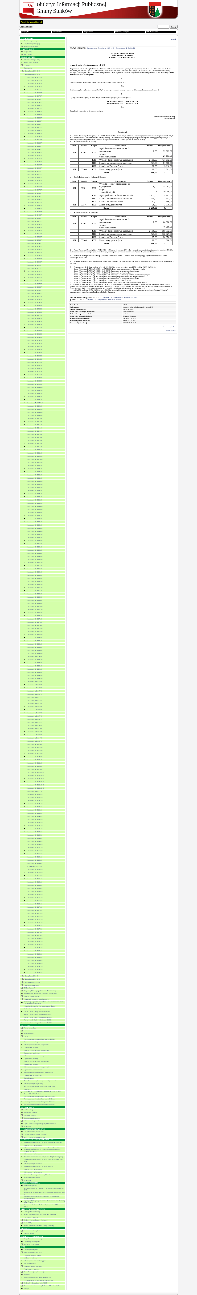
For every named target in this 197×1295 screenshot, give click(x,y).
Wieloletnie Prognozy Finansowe (34, 1121)
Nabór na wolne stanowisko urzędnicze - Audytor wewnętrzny (43, 1157)
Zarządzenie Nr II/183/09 (34, 647)
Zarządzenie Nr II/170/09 (34, 606)
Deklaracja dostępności (31, 1249)
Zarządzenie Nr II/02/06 (34, 80)
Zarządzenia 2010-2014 (32, 976)
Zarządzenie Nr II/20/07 (34, 137)
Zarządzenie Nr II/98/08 (34, 381)
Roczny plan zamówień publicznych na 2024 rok (39, 1104)
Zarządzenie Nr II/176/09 (34, 625)
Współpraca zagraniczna (31, 1244)
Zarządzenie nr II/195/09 (34, 685)
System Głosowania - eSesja (33, 1009)
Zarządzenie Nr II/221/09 (34, 760)
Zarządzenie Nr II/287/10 (34, 957)
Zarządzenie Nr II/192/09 (34, 675)
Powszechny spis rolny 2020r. (33, 1252)
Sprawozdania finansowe (32, 1118)
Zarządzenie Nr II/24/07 (34, 149)
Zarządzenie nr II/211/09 (34, 728)
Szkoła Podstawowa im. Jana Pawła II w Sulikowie (40, 1214)
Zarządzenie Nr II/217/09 (34, 747)
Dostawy (27, 1031)
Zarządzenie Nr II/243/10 (34, 822)
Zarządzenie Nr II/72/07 (34, 299)
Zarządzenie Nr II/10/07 (34, 105)
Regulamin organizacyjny (32, 44)
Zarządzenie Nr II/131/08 (34, 484)
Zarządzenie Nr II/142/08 (34, 519)
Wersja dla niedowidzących (31, 22)
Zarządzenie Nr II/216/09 (34, 744)
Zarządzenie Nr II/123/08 (34, 459)
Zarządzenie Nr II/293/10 (34, 973)
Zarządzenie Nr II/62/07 (34, 268)
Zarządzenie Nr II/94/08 (34, 368)
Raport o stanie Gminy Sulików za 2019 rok (38, 1014)
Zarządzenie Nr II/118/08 (34, 443)
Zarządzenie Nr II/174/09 (34, 619)
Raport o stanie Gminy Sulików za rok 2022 (38, 1023)
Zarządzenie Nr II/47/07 (34, 221)
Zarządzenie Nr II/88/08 (34, 350)
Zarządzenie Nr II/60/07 (34, 262)
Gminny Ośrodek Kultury (32, 1212)
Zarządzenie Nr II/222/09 (34, 763)
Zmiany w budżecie (30, 1115)
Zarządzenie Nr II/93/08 (34, 365)
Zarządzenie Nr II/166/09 (34, 594)
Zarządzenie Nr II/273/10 (34, 916)
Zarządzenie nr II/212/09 (34, 732)
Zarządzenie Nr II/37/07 (34, 190)
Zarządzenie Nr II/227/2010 (35, 779)
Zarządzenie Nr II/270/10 (34, 907)
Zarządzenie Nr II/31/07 (34, 171)
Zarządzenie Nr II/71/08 (34, 296)
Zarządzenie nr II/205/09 (34, 710)
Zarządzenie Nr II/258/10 (34, 869)
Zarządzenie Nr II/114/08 (34, 431)
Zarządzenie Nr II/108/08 (34, 412)
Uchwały (27, 65)
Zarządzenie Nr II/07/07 (34, 96)
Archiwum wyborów (30, 1185)
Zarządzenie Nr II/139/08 (34, 509)
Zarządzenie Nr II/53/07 (34, 240)
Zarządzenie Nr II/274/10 (34, 919)
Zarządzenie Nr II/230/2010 (35, 788)
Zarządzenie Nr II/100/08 (34, 387)
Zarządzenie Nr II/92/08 (34, 362)
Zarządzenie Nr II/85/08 (34, 340)
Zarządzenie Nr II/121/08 (34, 453)
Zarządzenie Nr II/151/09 (34, 547)
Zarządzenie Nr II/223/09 (34, 766)
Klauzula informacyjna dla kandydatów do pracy (39, 1175)
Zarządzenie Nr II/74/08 (34, 306)
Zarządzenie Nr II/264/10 (34, 888)
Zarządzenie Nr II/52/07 (34, 237)
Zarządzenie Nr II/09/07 (34, 102)
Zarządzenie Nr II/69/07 (34, 290)
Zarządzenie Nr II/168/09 (34, 600)
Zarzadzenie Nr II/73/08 (34, 303)
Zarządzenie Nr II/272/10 (34, 913)
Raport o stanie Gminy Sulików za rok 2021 (38, 1020)
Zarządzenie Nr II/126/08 (34, 469)
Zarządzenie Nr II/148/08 (34, 537)
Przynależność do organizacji (33, 1239)
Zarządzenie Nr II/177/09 (34, 628)
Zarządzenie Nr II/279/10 (34, 935)
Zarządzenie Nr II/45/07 (34, 215)
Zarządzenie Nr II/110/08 (34, 418)
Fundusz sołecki (29, 1233)
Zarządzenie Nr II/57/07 (34, 252)
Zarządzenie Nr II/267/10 (34, 898)
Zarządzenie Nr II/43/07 (34, 209)
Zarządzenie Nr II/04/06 (34, 87)
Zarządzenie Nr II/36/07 (34, 187)
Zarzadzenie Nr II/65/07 (34, 278)
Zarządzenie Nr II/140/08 (34, 512)
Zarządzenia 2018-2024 (32, 982)
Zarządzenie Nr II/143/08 (34, 522)
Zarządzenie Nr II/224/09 (34, 769)
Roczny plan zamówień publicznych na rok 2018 (39, 1039)
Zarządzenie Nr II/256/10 (34, 863)
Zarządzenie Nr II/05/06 (34, 90)
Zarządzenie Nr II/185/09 (34, 653)
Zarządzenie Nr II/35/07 (34, 184)
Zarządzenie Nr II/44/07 (34, 212)
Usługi (26, 1036)
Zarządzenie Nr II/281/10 (34, 941)
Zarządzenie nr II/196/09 (34, 688)
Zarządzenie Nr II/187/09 (34, 660)
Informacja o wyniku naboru (33, 1145)
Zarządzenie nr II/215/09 (34, 741)
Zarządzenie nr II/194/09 (34, 681)
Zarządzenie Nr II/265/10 (34, 891)
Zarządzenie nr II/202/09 (34, 700)
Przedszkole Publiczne (31, 1217)
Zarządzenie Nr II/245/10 (34, 829)
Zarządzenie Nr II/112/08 (34, 425)
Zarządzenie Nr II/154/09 (34, 556)
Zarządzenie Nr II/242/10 (34, 819)
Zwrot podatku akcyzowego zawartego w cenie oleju (40, 993)
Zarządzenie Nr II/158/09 (34, 569)
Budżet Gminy (28, 1110)
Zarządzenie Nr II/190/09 (34, 669)
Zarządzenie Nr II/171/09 (34, 609)
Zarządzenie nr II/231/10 (34, 791)
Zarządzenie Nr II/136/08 (34, 500)
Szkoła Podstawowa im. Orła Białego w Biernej (39, 1225)
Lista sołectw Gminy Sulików (33, 1231)
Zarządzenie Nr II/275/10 (34, 923)
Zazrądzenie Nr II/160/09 (34, 575)
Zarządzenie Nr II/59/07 (34, 259)
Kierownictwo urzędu (31, 46)
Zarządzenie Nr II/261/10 (34, 879)
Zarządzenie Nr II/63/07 (34, 271)
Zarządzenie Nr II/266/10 (34, 894)
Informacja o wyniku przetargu (33, 1084)
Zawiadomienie (29, 1078)
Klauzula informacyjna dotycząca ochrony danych (39, 1006)
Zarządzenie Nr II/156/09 (34, 562)
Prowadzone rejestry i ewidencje (34, 1272)
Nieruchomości (29, 1033)
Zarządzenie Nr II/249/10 (34, 841)
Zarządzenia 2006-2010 (32, 74)
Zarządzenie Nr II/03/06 (34, 83)
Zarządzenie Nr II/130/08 (34, 481)
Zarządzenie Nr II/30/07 (34, 168)
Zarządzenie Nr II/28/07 (34, 162)
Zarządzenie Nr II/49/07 (34, 227)
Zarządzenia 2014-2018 (32, 979)
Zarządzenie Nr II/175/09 (34, 622)
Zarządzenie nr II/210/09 (34, 725)
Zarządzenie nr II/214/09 (34, 738)
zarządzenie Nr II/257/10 (34, 866)
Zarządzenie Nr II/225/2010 (35, 772)
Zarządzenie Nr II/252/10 (34, 851)
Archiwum (27, 1180)
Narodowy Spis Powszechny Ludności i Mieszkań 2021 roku (43, 1286)
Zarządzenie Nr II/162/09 (34, 581)
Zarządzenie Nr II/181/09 (34, 641)
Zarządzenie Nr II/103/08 (34, 397)
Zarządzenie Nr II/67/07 (34, 284)
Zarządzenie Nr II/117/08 (34, 440)
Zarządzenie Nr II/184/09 (34, 650)
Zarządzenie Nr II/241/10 (34, 816)
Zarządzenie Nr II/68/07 (34, 287)
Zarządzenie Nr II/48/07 (34, 224)
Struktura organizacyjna (31, 41)
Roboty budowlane (30, 1028)
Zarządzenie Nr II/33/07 (34, 177)
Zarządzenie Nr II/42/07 (34, 205)
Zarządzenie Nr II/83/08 (34, 334)
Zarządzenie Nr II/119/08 (34, 447)
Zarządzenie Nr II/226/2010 (35, 775)
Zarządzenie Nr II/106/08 (34, 406)
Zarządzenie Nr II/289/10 (34, 963)
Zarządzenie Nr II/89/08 (34, 353)
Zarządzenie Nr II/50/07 (34, 231)
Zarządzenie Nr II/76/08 (34, 312)
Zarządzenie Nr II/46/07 (34, 218)
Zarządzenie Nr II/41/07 (34, 202)
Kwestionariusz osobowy (32, 1177)
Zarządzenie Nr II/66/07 (34, 281)
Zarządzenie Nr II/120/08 (34, 450)
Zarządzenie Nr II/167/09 (34, 597)
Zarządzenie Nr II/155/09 (34, 559)
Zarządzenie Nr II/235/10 (34, 804)
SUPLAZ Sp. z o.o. (30, 1223)
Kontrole (27, 1275)
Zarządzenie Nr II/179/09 (34, 634)
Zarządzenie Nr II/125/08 (34, 465)
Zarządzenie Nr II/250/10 (34, 844)
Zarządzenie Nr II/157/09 (34, 566)
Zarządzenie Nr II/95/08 (34, 371)
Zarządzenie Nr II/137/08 (34, 503)
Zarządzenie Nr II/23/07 (34, 146)
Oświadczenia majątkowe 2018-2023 (35, 1134)
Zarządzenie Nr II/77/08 (34, 315)
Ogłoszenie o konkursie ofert (33, 1070)
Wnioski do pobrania (30, 1258)
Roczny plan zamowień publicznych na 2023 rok (39, 1102)
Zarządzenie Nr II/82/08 (34, 331)
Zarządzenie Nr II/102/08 (34, 393)
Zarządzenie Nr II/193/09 (34, 678)
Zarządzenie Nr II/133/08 (34, 490)
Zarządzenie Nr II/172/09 (34, 613)
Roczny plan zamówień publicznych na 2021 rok (39, 1096)
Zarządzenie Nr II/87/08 (34, 346)
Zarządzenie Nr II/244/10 (34, 826)
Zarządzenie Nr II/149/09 (34, 541)
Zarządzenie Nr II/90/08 (34, 356)
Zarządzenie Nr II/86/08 (34, 343)
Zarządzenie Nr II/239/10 (34, 813)
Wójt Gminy (28, 52)
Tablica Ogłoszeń (29, 988)
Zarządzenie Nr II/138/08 (34, 506)
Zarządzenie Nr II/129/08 (34, 478)
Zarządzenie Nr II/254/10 (34, 857)
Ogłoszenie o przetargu (31, 1042)
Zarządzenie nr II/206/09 (34, 713)
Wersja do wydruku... (169, 327)
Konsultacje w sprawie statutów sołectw (36, 999)
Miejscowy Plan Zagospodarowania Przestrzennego (40, 991)
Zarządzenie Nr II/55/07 (34, 246)
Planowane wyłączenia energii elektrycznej (37, 1277)
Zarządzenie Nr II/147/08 (34, 534)
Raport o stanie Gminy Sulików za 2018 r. (37, 1011)
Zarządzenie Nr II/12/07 (34, 112)
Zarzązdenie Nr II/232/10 (34, 794)
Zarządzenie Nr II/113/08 (34, 428)
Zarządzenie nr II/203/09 (34, 703)
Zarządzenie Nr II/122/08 (34, 456)
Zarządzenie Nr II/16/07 (34, 124)
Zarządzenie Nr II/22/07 (34, 143)
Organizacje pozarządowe (32, 1241)
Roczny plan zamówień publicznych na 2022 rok (39, 1099)
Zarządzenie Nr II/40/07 (34, 199)
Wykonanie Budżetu (30, 1112)
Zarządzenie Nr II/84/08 (34, 337)
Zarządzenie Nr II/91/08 (34, 359)
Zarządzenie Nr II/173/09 (34, 616)
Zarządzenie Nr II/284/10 (34, 948)
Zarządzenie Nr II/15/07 (34, 121)
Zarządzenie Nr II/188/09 (34, 663)
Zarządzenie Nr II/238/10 (34, 810)
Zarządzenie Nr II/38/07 (34, 193)
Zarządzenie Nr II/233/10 (34, 797)
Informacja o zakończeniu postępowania (36, 1045)
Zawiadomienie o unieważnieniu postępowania (38, 1072)
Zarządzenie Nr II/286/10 (34, 954)
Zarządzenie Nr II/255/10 (34, 860)
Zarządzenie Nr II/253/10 (34, 854)
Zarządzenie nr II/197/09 (34, 691)
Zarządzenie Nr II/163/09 (34, 584)
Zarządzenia (28, 68)
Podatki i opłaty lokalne (31, 985)
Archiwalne (27, 1126)
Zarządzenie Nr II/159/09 (34, 572)
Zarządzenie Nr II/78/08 (34, 318)
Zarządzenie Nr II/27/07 (34, 159)
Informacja (27, 1089)
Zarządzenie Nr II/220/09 (34, 757)
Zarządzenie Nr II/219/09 (34, 753)
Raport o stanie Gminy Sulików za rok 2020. (38, 1017)
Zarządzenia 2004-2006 (32, 71)
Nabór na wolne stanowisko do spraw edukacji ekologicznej (42, 1142)
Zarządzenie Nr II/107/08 (34, 409)
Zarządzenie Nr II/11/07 (34, 108)
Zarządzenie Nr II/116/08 (34, 437)
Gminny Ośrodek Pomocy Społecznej (36, 1220)
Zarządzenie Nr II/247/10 (34, 835)
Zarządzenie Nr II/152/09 (34, 550)
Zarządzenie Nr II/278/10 (34, 932)
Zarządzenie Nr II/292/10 (34, 970)
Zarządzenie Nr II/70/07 (34, 293)
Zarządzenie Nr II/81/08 (34, 328)
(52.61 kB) (119, 297)
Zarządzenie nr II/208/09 (34, 719)
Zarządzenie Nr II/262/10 (34, 882)
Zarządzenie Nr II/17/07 (34, 127)
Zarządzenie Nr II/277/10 (34, 929)
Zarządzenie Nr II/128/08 (34, 475)
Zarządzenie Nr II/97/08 (34, 378)
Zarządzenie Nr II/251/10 (34, 847)
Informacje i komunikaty (31, 996)
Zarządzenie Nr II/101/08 (34, 390)
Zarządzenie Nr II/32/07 (34, 174)
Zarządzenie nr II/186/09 (34, 656)
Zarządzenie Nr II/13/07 (34, 115)
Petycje (26, 1288)
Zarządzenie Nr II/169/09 (34, 603)
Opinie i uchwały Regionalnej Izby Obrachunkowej (40, 1124)
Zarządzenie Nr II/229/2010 (35, 785)
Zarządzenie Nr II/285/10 (34, 951)
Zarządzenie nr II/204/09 (34, 707)
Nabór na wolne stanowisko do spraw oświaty (38, 1166)
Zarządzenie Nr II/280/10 (34, 938)
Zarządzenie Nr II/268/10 (34, 901)
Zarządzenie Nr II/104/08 (34, 400)
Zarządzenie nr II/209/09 (34, 722)
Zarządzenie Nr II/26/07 (34, 155)
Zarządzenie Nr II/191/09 (34, 672)
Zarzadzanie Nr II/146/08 (34, 531)
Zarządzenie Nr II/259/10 (34, 872)
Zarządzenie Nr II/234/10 (34, 800)
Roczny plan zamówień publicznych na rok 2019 (39, 1086)
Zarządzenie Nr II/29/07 (34, 165)
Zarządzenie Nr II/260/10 (34, 876)
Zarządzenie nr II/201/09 (34, 697)
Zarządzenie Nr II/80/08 (34, 324)
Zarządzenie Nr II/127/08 (34, 472)
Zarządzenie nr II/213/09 (34, 735)
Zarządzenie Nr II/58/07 (34, 256)
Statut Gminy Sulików (31, 62)
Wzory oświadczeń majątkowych (34, 1137)
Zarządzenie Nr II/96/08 (34, 375)
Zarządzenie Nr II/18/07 (34, 130)
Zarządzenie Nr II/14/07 (34, 118)
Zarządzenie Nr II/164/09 (34, 588)
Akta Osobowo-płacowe (31, 1269)
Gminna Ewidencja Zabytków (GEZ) (35, 1283)
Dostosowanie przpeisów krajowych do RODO (38, 1280)
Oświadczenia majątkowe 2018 (33, 1132)
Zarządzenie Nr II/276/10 (34, 926)
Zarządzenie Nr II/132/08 (34, 487)
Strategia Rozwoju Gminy (32, 60)
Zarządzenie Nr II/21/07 (34, 140)
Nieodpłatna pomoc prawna (32, 1255)
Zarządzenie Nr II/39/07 (34, 196)
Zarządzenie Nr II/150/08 (34, 544)
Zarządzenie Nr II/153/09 (34, 553)
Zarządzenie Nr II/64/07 (34, 274)
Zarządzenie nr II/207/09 (34, 716)
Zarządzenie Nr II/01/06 (34, 77)
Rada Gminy (28, 54)
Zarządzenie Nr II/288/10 (34, 960)
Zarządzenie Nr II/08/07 (34, 99)
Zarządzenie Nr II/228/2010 (35, 782)
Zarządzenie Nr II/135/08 (34, 497)
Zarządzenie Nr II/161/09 (34, 578)
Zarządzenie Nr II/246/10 (34, 832)
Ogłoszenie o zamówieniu (32, 1053)
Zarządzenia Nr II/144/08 (34, 525)
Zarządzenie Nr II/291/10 (34, 966)
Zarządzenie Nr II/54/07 (34, 243)
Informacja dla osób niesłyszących (35, 1261)
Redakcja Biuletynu (30, 1263)
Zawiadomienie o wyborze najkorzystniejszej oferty (40, 1081)
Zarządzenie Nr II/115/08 (34, 434)
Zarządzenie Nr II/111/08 (34, 422)
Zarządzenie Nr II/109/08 (34, 415)
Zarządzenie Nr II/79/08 (34, 321)
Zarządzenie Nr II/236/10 (34, 807)
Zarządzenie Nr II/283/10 (34, 945)
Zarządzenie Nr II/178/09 (34, 631)
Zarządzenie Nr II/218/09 (34, 750)
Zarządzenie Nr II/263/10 (34, 885)
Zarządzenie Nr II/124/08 (34, 462)
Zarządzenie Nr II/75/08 (34, 309)
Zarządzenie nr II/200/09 (34, 694)
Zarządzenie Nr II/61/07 (34, 265)
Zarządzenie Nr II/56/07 (34, 249)
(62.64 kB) (103, 299)
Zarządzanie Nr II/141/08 (34, 516)
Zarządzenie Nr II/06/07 (34, 93)
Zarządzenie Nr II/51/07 (34, 234)
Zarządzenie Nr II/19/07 (34, 133)
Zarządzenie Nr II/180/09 (34, 638)
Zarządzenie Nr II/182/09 (34, 644)
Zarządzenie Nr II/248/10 (34, 838)
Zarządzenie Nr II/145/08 (34, 528)
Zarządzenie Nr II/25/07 (34, 152)
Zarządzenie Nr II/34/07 (34, 180)
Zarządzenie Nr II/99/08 (34, 384)
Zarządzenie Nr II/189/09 (34, 666)
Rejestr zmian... (171, 330)
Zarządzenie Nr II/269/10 (34, 904)
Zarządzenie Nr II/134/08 (34, 494)
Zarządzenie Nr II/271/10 (34, 910)
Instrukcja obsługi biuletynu (33, 1266)
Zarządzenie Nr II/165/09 (34, 591)
